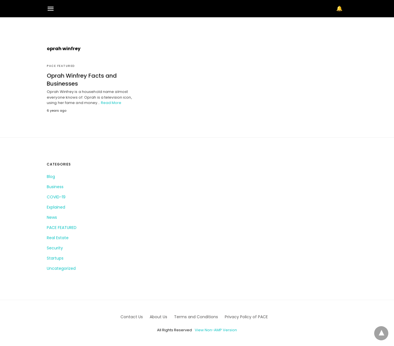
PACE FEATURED (61, 66)
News (52, 217)
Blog (51, 176)
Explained (56, 207)
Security (55, 248)
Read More (111, 102)
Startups (55, 258)
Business (55, 187)
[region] (197, 27)
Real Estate (58, 238)
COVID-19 (56, 197)
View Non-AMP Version (216, 330)
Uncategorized (61, 268)
